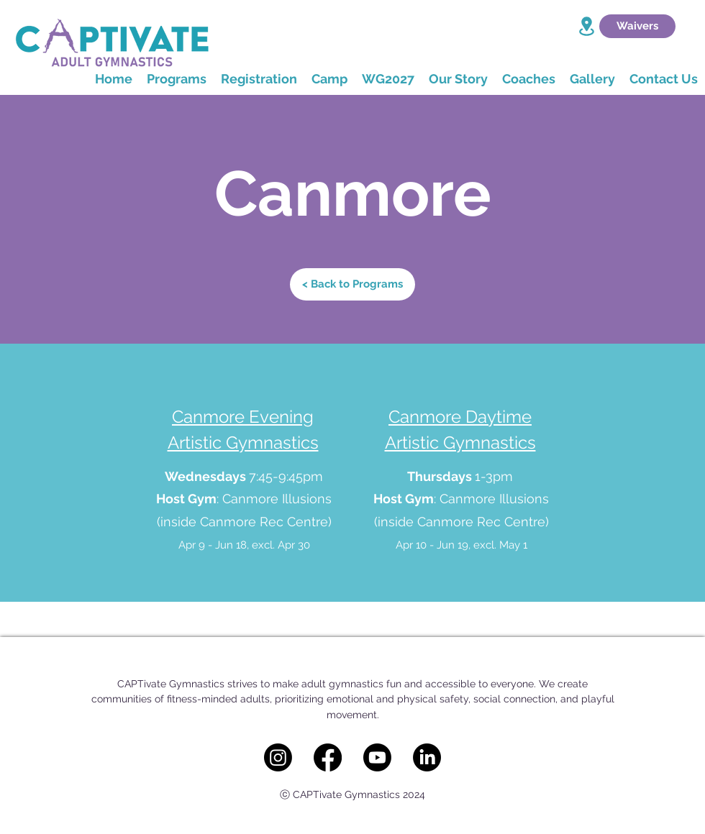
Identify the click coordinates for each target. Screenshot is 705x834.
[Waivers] (637, 26)
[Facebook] (328, 757)
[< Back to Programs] (352, 284)
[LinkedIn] (427, 757)
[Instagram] (278, 757)
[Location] (586, 26)
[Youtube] (377, 757)
